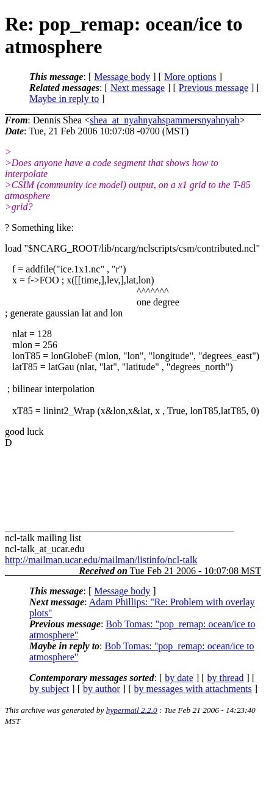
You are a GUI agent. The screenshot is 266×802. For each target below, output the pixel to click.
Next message (137, 87)
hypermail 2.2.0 (131, 710)
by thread (225, 678)
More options (190, 76)
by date (179, 678)
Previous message (213, 87)
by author (101, 689)
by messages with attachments (193, 689)
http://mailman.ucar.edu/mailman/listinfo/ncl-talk (101, 560)
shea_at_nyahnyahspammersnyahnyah (164, 120)
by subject (49, 689)
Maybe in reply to (64, 98)
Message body (122, 76)
